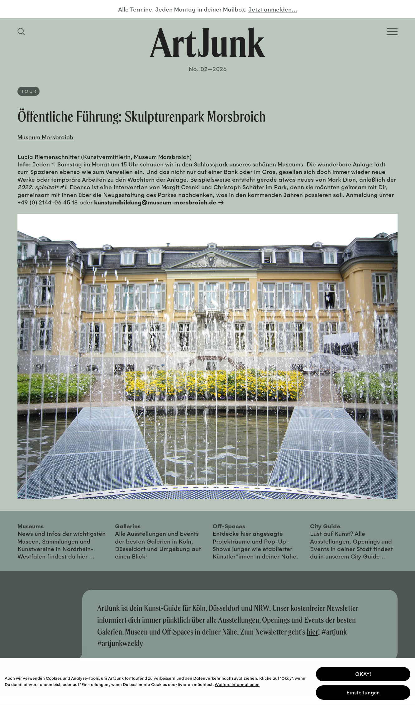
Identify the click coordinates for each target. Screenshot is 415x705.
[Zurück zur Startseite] (207, 42)
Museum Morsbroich (45, 137)
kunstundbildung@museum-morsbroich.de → (159, 202)
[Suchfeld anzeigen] (22, 31)
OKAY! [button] (363, 673)
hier (312, 631)
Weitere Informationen (237, 683)
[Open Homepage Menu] (392, 31)
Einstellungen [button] (363, 691)
